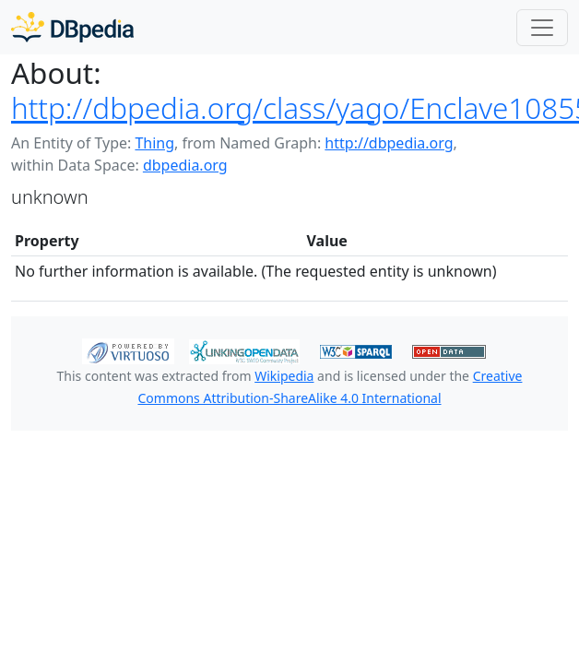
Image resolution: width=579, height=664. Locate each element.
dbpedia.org (185, 165)
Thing (154, 143)
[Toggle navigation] (542, 27)
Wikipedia (283, 376)
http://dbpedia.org (389, 143)
